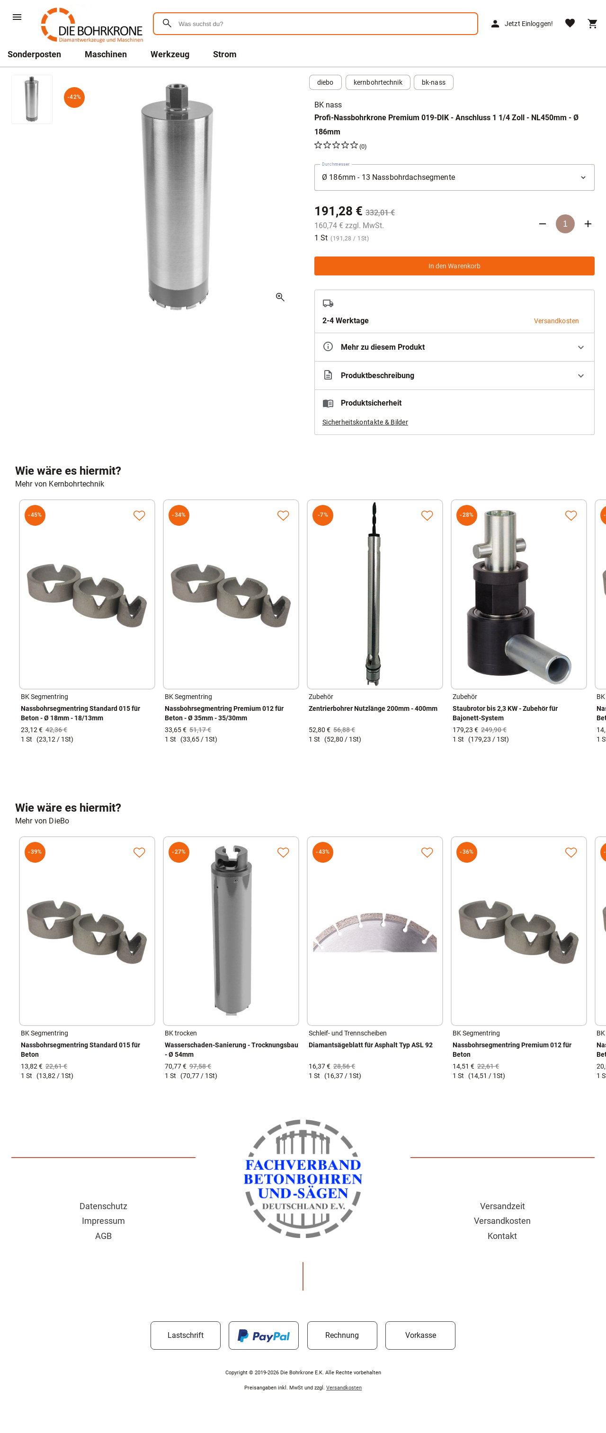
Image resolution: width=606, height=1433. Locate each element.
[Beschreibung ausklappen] (454, 375)
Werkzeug (170, 54)
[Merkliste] (570, 24)
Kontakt (502, 1236)
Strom (225, 54)
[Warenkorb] (592, 23)
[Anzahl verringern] (542, 223)
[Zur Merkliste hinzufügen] (139, 515)
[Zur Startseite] (90, 44)
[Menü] (17, 17)
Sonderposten (34, 54)
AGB (103, 1236)
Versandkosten (502, 1221)
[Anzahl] (565, 223)
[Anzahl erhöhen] (588, 223)
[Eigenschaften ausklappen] (454, 347)
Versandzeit (502, 1206)
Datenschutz (103, 1206)
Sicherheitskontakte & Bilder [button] (365, 422)
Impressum (103, 1221)
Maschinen (106, 54)
